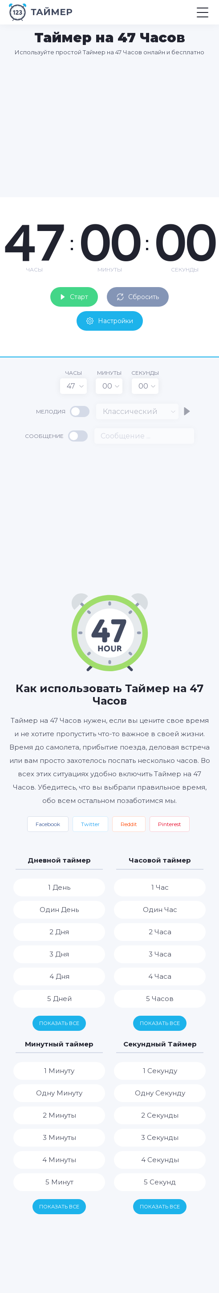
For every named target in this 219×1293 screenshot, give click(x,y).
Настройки (109, 321)
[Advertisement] (114, 126)
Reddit (129, 824)
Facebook (48, 824)
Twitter (90, 824)
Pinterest (169, 824)
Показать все (59, 1023)
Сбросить (138, 297)
